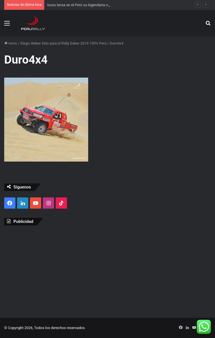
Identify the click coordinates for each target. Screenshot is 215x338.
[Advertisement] (107, 270)
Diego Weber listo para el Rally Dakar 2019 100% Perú (63, 43)
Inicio (10, 43)
